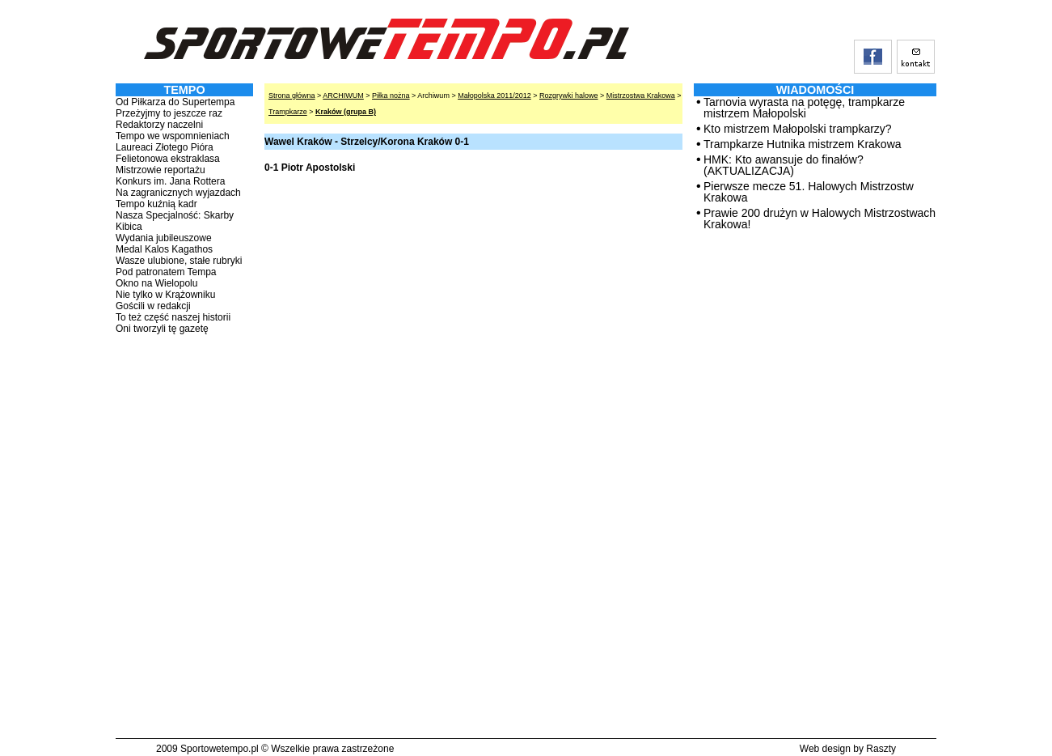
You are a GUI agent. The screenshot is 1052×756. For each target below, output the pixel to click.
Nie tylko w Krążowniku (165, 294)
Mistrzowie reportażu (160, 170)
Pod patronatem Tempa (166, 272)
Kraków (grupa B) (345, 112)
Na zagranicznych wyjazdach (178, 192)
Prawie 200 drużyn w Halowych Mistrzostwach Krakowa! (819, 218)
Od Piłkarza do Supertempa (175, 102)
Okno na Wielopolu (156, 283)
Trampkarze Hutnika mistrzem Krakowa (802, 144)
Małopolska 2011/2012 (494, 95)
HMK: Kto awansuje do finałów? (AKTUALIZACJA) (783, 165)
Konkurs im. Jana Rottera (170, 181)
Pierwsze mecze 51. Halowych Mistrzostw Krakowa (808, 192)
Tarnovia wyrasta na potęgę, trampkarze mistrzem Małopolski (804, 108)
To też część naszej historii (173, 317)
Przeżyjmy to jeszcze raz (169, 113)
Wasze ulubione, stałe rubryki (179, 260)
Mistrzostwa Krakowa (640, 95)
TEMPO (184, 89)
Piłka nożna (391, 95)
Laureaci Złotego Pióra (164, 147)
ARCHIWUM (343, 95)
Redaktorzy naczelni (159, 124)
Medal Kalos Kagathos (164, 249)
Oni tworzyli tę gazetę (162, 328)
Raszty (881, 748)
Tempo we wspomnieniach (173, 136)
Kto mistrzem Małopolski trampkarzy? (797, 128)
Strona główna (291, 95)
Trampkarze (287, 112)
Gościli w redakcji (153, 306)
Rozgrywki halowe (568, 95)
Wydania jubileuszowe (164, 238)
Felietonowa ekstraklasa (168, 158)
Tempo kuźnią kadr (156, 204)
